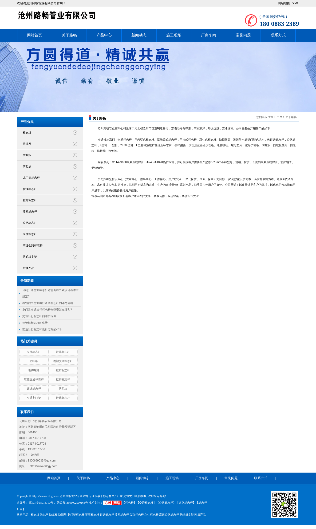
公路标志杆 (30, 223)
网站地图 (284, 3)
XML (295, 3)
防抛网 (27, 144)
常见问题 (243, 35)
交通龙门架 (34, 397)
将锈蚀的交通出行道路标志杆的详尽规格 (47, 303)
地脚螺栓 (34, 370)
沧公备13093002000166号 (72, 502)
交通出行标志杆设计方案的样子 (42, 329)
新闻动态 (138, 35)
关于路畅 (69, 35)
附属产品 (28, 268)
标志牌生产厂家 (113, 496)
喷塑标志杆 (30, 211)
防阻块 (27, 166)
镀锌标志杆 (30, 200)
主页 (279, 117)
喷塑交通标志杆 (63, 361)
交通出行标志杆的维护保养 (39, 316)
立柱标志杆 (30, 234)
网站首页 (34, 35)
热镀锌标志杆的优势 (35, 322)
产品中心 (104, 35)
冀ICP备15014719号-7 (41, 502)
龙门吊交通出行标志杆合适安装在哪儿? (47, 309)
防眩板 (27, 155)
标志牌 (27, 132)
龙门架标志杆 (31, 177)
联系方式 (278, 35)
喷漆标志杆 (30, 189)
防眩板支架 (30, 256)
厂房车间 (208, 35)
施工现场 (173, 35)
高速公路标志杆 (33, 245)
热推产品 (22, 514)
